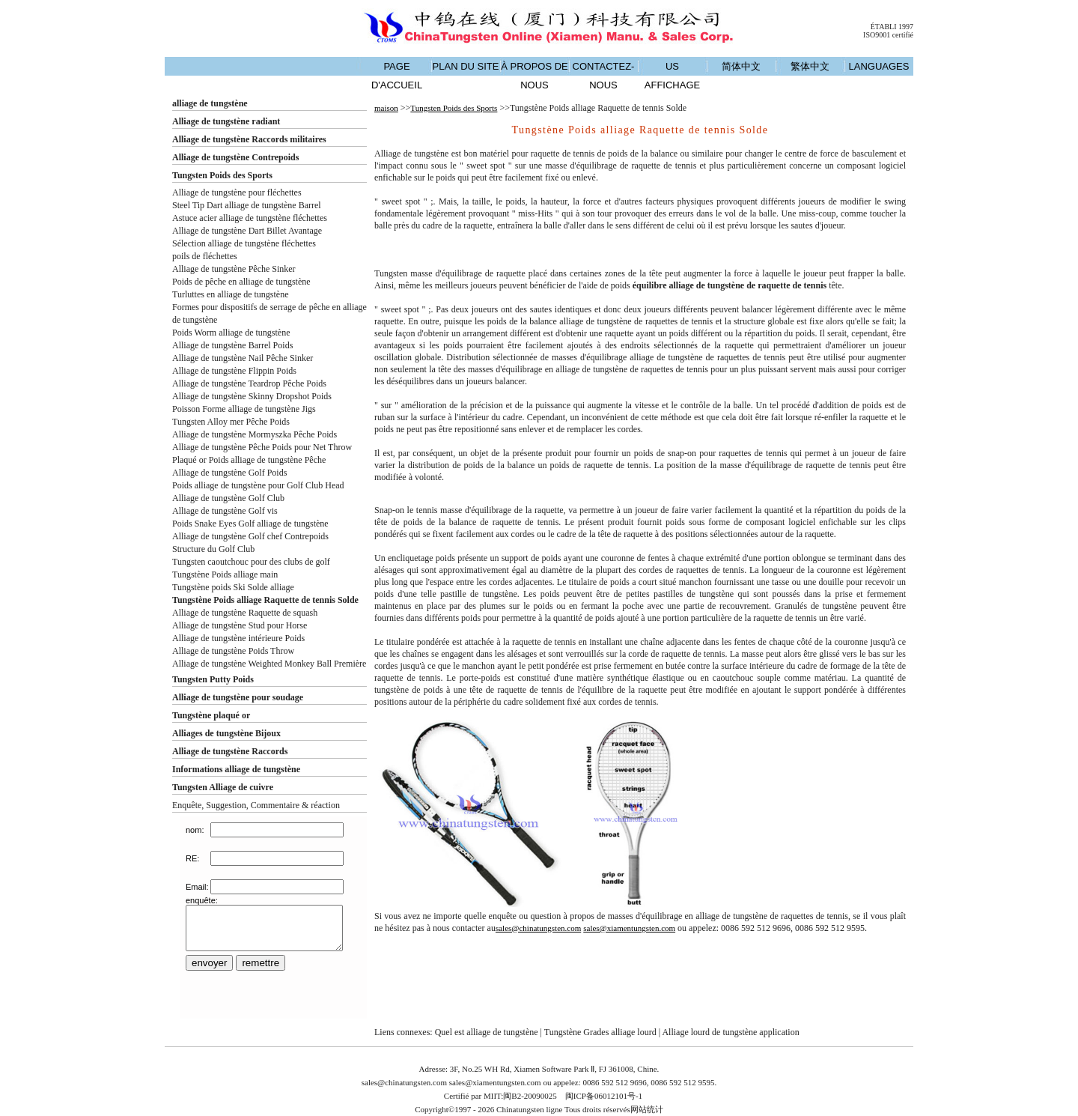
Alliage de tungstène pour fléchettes (237, 192)
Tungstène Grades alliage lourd (600, 1032)
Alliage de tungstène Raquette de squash (244, 612)
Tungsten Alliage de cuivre (222, 787)
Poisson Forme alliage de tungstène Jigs (244, 409)
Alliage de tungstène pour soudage (237, 697)
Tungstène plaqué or (211, 715)
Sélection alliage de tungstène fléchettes (244, 243)
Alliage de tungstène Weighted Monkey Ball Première (269, 663)
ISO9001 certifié (888, 35)
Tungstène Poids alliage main (225, 574)
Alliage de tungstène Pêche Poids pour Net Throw (262, 447)
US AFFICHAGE (672, 76)
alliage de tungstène (210, 103)
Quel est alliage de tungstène (486, 1032)
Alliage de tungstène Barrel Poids (232, 345)
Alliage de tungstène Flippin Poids (234, 371)
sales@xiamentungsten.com (629, 928)
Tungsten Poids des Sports (222, 175)
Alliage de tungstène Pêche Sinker (234, 269)
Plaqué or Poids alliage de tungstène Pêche (249, 460)
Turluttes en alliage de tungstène (230, 294)
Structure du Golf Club (213, 549)
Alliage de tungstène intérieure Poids (238, 638)
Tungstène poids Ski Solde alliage (233, 587)
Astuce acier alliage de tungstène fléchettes (249, 218)
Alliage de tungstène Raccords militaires (249, 139)
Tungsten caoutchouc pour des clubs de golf (251, 562)
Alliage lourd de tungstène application (730, 1032)
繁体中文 (810, 66)
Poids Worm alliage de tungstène (231, 332)
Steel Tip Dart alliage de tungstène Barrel (246, 205)
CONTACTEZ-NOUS (604, 76)
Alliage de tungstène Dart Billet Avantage (247, 230)
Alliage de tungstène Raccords (229, 751)
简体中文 (741, 66)
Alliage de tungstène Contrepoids (235, 157)
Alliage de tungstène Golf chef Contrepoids (250, 536)
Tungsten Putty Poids (213, 679)
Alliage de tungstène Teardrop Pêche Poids (249, 383)
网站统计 (646, 1109)
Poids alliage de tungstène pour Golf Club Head (258, 485)
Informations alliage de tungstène (236, 769)
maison (386, 107)
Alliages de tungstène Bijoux (226, 733)
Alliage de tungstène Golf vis (225, 511)
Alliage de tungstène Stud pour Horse (239, 625)
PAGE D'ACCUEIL (396, 76)
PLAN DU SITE (466, 66)
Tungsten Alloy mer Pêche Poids (231, 421)
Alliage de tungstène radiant (226, 121)
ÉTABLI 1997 (892, 26)
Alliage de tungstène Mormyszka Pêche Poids (254, 434)
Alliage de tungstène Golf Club (228, 498)
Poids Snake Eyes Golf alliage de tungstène (250, 523)
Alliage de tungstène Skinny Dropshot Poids (252, 396)
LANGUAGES (879, 66)
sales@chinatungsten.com (538, 928)
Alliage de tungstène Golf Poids (229, 472)
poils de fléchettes (204, 256)
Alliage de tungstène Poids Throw (233, 651)
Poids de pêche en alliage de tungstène (241, 281)
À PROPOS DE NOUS (534, 76)
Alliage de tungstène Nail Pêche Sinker (242, 358)
